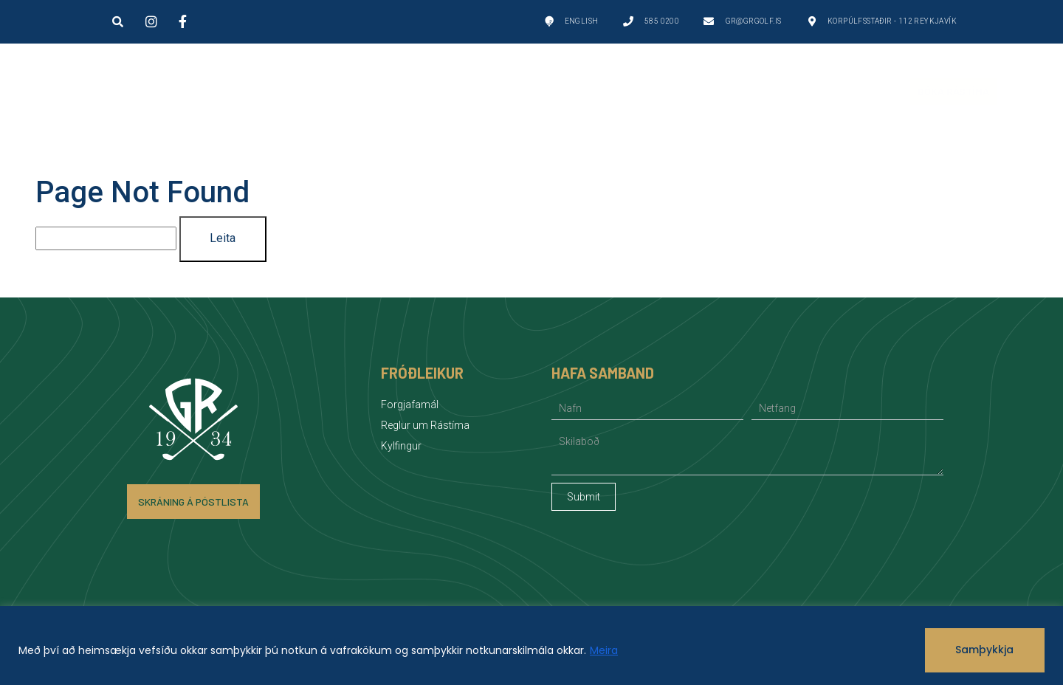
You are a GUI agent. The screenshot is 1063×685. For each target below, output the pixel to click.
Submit (583, 497)
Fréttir (815, 91)
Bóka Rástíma (953, 91)
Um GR (408, 91)
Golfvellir (163, 91)
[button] (117, 21)
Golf (293, 91)
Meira (604, 650)
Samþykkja (984, 649)
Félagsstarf (679, 91)
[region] (531, 645)
